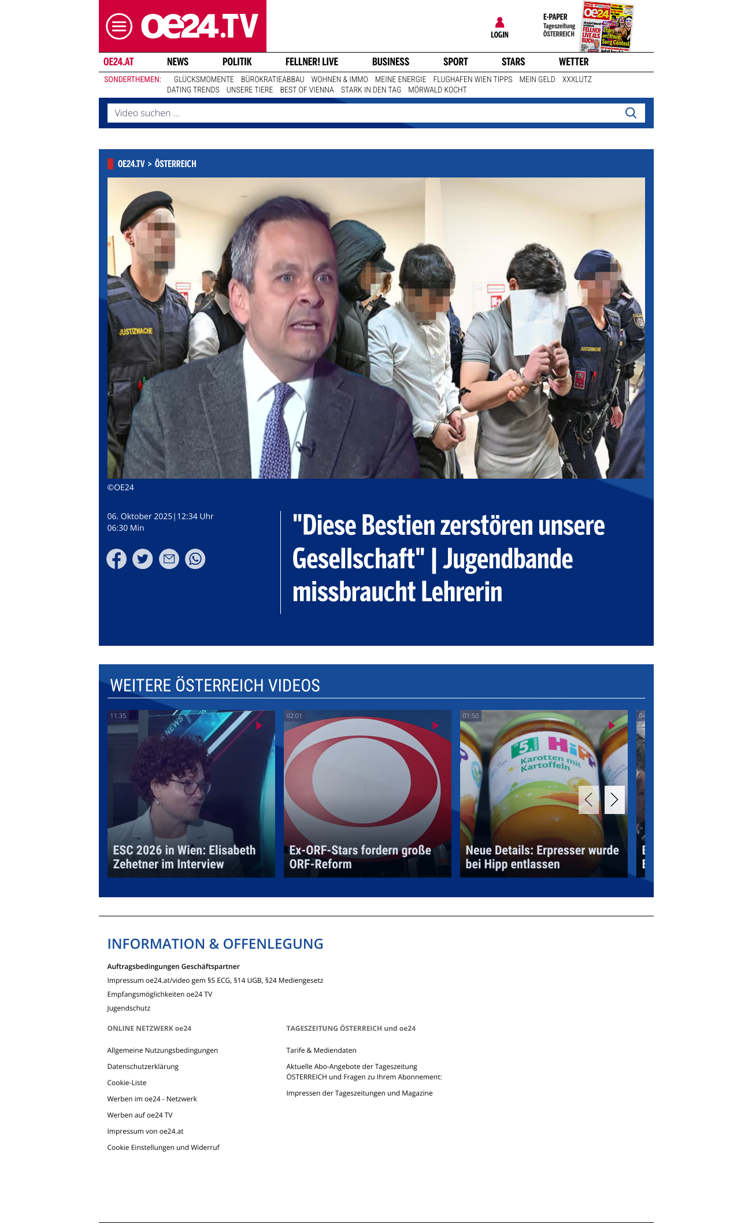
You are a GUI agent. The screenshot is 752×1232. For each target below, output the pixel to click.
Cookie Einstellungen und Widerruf (164, 1147)
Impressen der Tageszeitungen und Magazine (359, 1093)
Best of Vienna (307, 90)
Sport (455, 62)
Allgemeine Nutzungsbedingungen (163, 1050)
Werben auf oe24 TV (140, 1115)
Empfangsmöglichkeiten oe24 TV (160, 993)
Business (390, 62)
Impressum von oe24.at (146, 1131)
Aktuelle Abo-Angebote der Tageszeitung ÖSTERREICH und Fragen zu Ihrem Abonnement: (364, 1071)
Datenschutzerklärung (143, 1066)
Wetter (574, 62)
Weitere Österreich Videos (214, 686)
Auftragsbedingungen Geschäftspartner (174, 965)
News (177, 62)
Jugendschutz (129, 1007)
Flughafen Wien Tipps (472, 79)
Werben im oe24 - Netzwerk (152, 1099)
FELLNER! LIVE (312, 62)
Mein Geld (537, 79)
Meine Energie (401, 79)
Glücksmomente (204, 79)
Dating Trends (193, 90)
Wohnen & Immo (340, 79)
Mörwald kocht (437, 90)
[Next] (615, 800)
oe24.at (118, 62)
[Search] (630, 113)
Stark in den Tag (371, 90)
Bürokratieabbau (273, 79)
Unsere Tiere (250, 90)
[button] (116, 26)
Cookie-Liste (127, 1082)
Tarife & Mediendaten (321, 1050)
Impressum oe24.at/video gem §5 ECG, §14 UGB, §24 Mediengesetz (216, 979)
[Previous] (589, 800)
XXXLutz (577, 79)
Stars (513, 62)
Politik (237, 62)
